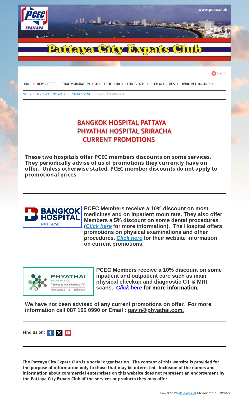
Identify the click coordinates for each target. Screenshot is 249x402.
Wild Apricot (187, 393)
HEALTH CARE (81, 93)
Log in (221, 73)
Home (27, 93)
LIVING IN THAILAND (51, 93)
